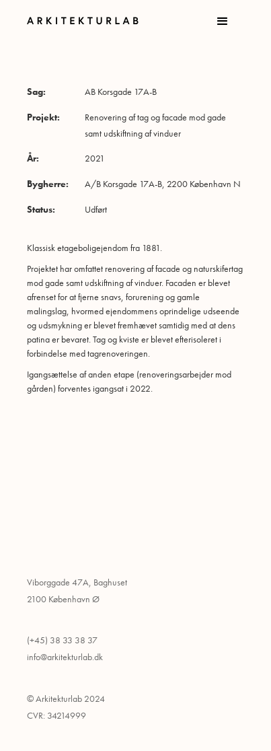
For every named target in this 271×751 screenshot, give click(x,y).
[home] (89, 20)
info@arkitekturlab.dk (65, 657)
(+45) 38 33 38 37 (62, 640)
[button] (222, 21)
